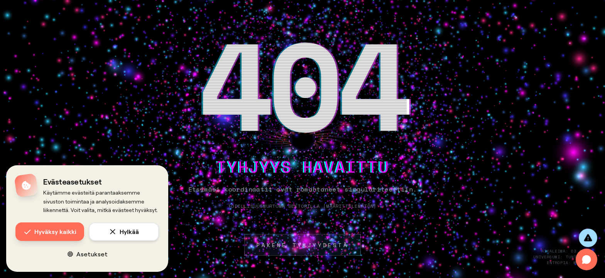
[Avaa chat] (586, 259)
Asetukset (87, 254)
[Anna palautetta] (588, 238)
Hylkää (124, 232)
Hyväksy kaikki (50, 232)
